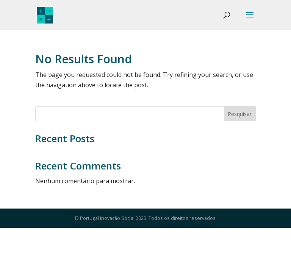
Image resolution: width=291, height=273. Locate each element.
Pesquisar (240, 114)
